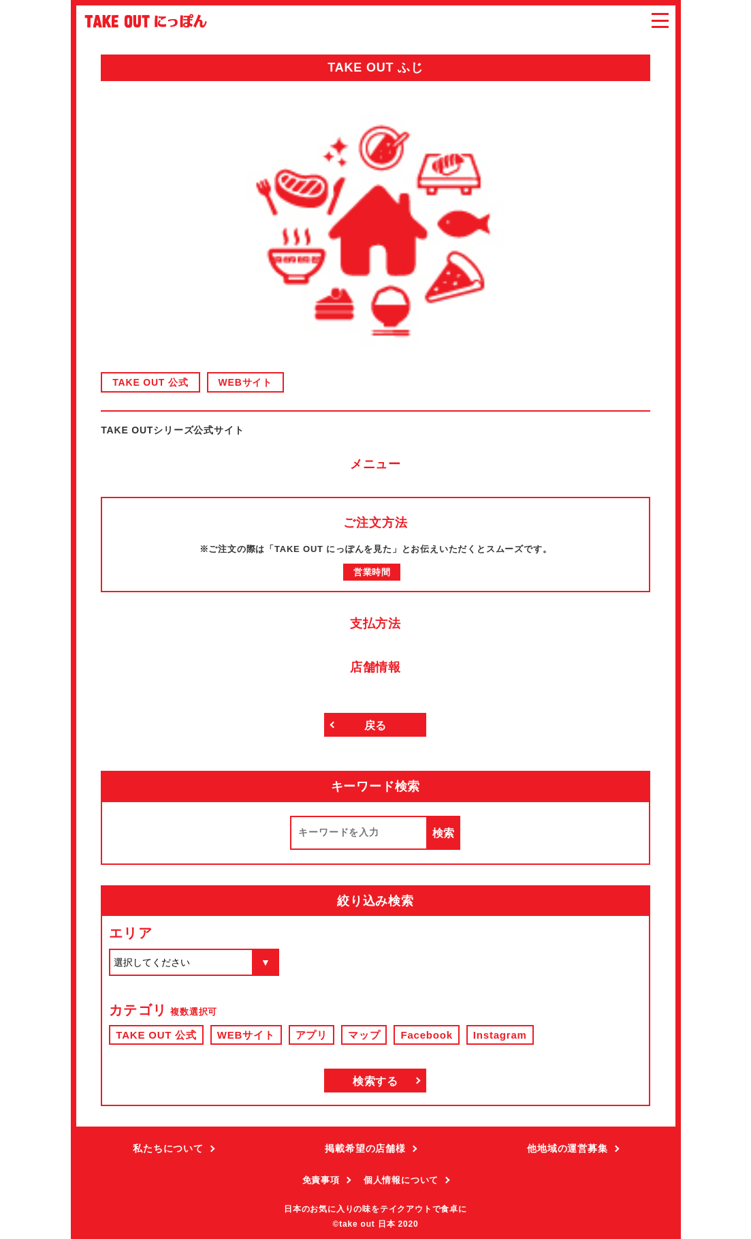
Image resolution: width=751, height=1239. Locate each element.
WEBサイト (245, 382)
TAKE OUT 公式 (150, 382)
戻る (375, 725)
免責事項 (321, 1180)
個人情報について (401, 1180)
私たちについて (168, 1148)
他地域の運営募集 (567, 1148)
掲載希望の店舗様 (365, 1148)
